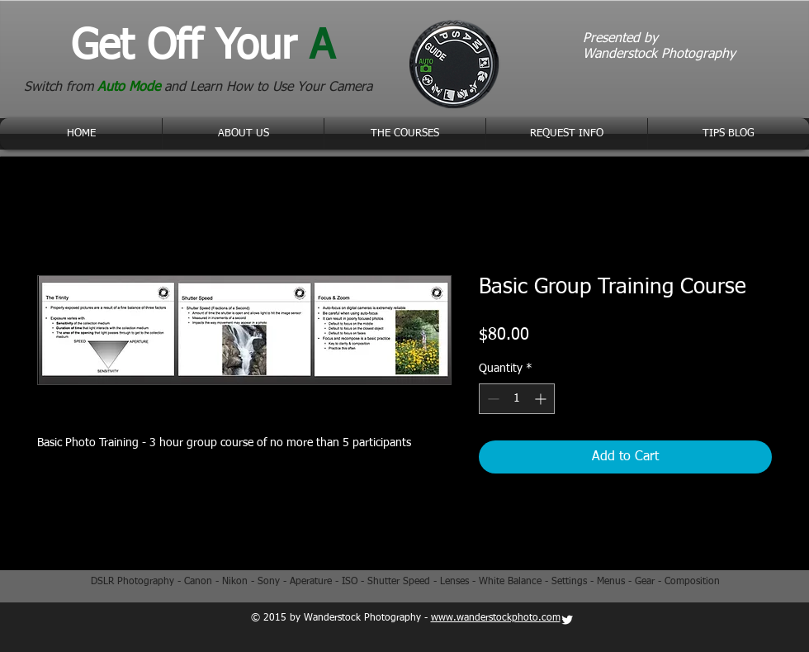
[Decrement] (491, 398)
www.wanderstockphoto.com (496, 618)
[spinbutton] (517, 398)
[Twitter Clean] (567, 619)
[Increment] (542, 398)
